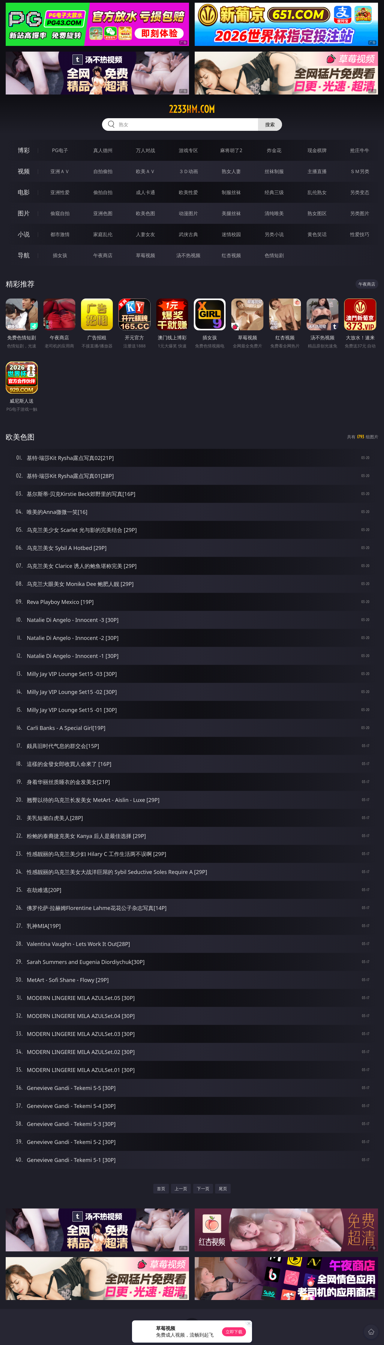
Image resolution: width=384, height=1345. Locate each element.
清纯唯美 (274, 213)
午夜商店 (102, 255)
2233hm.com (192, 109)
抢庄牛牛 (359, 150)
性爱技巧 (359, 234)
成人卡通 (145, 192)
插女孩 (60, 255)
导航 (24, 255)
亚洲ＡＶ (60, 171)
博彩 (24, 150)
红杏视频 (231, 255)
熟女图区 (317, 213)
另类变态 (359, 192)
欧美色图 (145, 213)
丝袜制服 (274, 171)
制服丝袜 (231, 192)
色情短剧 (274, 255)
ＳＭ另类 (359, 171)
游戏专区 (188, 150)
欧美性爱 (188, 192)
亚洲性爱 (60, 192)
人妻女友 (145, 234)
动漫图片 (188, 213)
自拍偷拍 (102, 171)
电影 (24, 192)
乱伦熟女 (317, 192)
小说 (24, 234)
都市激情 (60, 234)
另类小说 (274, 234)
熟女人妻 (231, 171)
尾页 (223, 1188)
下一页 (203, 1188)
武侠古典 (188, 234)
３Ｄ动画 (188, 171)
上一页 (181, 1188)
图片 (24, 213)
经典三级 (274, 192)
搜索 (270, 124)
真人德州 (102, 150)
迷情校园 (231, 234)
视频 (24, 171)
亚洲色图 (102, 213)
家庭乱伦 (102, 234)
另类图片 (359, 213)
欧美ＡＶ (145, 171)
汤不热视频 (188, 255)
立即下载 (234, 1331)
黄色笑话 (317, 234)
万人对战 (145, 150)
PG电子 (60, 150)
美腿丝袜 (231, 213)
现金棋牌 (317, 150)
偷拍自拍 (102, 192)
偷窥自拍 (60, 213)
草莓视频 (145, 255)
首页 (161, 1188)
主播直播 (317, 171)
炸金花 (274, 150)
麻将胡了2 (231, 150)
